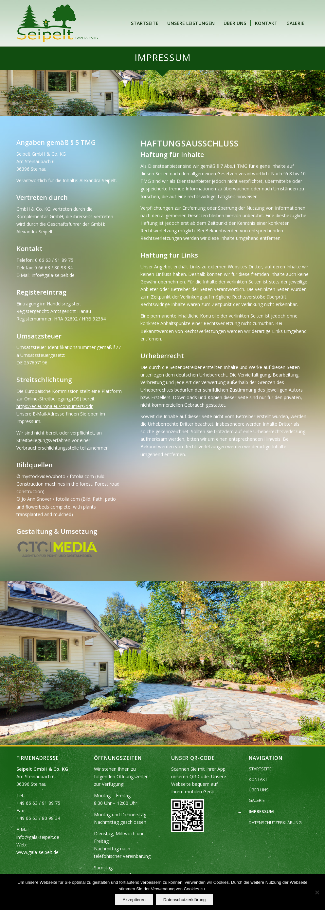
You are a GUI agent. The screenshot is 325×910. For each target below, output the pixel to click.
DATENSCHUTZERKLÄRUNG (275, 822)
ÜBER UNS (259, 790)
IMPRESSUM (261, 811)
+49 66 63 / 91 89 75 (38, 803)
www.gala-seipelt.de (37, 852)
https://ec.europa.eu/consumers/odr (54, 406)
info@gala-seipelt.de (37, 837)
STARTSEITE (260, 769)
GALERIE (257, 800)
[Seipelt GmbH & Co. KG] (57, 23)
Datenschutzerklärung (184, 899)
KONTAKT (258, 779)
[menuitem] (145, 23)
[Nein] (317, 892)
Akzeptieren (133, 899)
